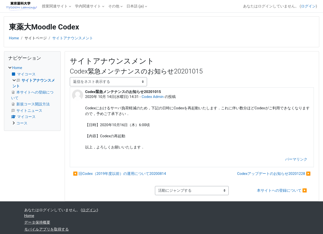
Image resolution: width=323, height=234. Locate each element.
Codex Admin (153, 96)
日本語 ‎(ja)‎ (135, 6)
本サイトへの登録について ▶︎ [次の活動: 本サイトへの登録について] (282, 190)
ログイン (308, 6)
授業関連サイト (55, 6)
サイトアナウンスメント (72, 38)
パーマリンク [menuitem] (296, 159)
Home (14, 38)
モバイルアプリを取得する (46, 229)
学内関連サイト (88, 6)
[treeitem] (32, 95)
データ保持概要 (37, 222)
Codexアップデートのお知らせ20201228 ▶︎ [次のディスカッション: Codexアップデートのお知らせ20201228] (274, 173)
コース (21, 123)
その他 (113, 6)
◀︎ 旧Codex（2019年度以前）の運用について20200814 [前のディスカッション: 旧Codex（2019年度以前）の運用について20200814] (119, 173)
